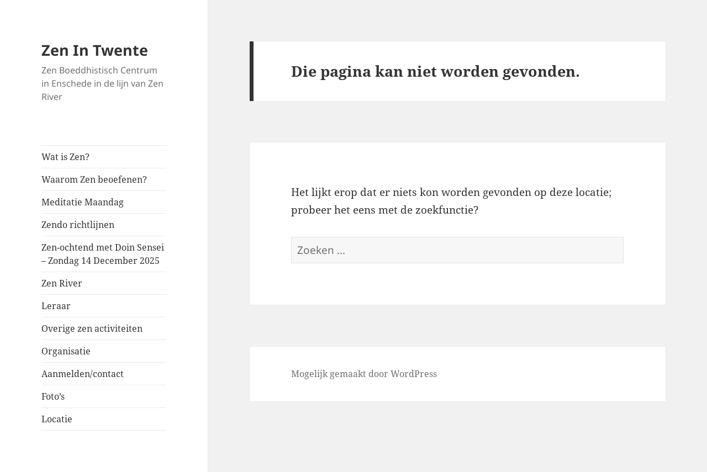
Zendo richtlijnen (77, 225)
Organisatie (66, 351)
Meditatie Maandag (82, 202)
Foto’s (53, 396)
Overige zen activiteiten (92, 328)
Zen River (61, 283)
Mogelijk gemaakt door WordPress (364, 374)
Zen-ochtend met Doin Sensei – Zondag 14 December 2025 (102, 254)
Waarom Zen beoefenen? (94, 179)
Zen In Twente (94, 50)
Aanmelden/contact (82, 374)
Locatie (56, 419)
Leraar (56, 306)
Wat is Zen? (65, 157)
